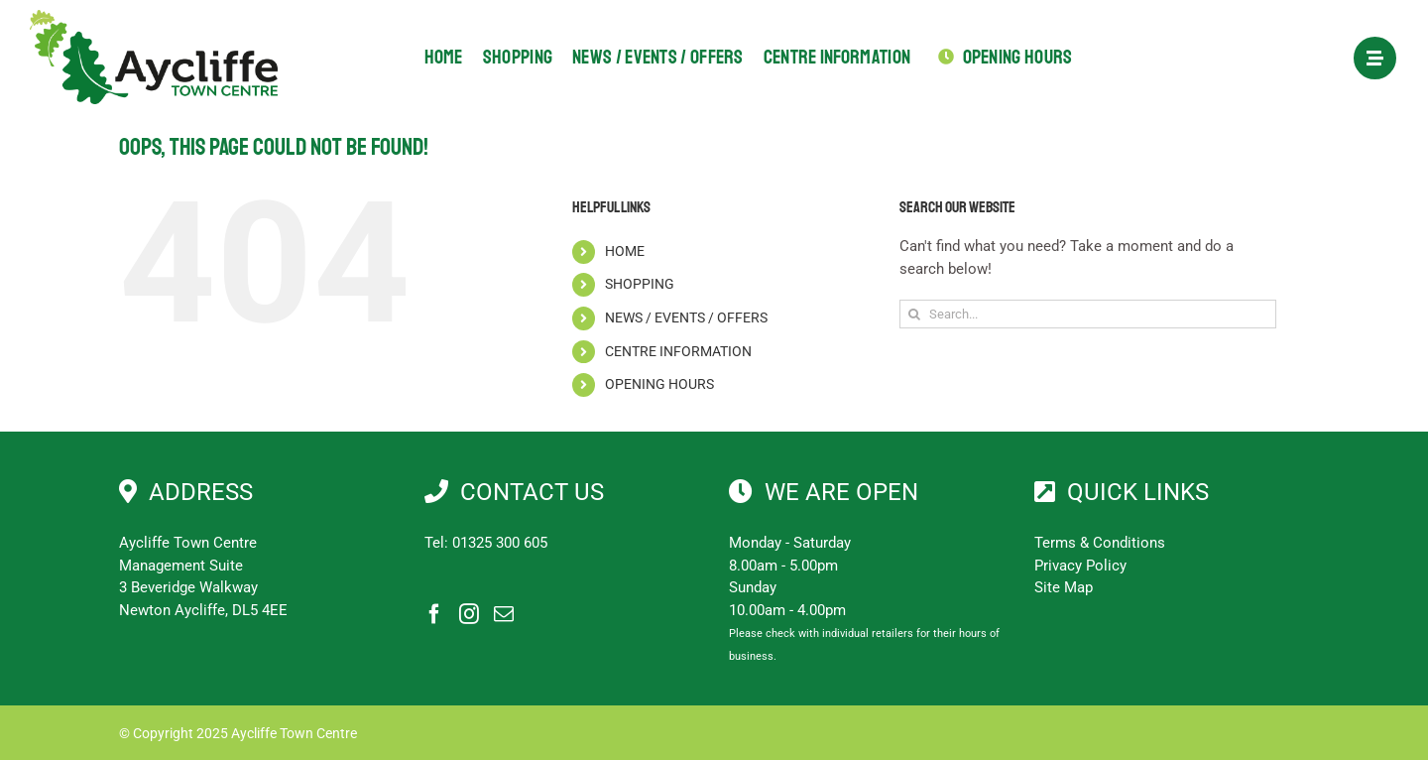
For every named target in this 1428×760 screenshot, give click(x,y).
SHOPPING (639, 284)
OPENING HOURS (659, 384)
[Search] (913, 314)
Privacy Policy (1080, 565)
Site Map (1063, 587)
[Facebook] (434, 614)
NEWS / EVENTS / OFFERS (686, 317)
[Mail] (504, 614)
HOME (625, 251)
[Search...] (1087, 314)
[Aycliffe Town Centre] (154, 17)
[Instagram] (469, 614)
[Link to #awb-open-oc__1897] (1375, 58)
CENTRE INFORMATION (678, 351)
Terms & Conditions (1099, 543)
